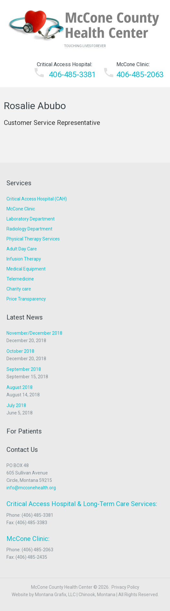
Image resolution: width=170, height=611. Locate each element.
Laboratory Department (30, 218)
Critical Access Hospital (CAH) (36, 198)
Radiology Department (29, 228)
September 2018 (23, 369)
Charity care (18, 288)
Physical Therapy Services (33, 238)
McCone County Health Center (61, 587)
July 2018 (16, 405)
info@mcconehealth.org (31, 487)
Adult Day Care (21, 248)
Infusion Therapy (23, 258)
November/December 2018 (34, 333)
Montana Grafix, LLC (55, 594)
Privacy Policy (125, 587)
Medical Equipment (26, 268)
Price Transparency (26, 298)
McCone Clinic (20, 208)
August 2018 (19, 387)
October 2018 (20, 351)
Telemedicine (20, 278)
